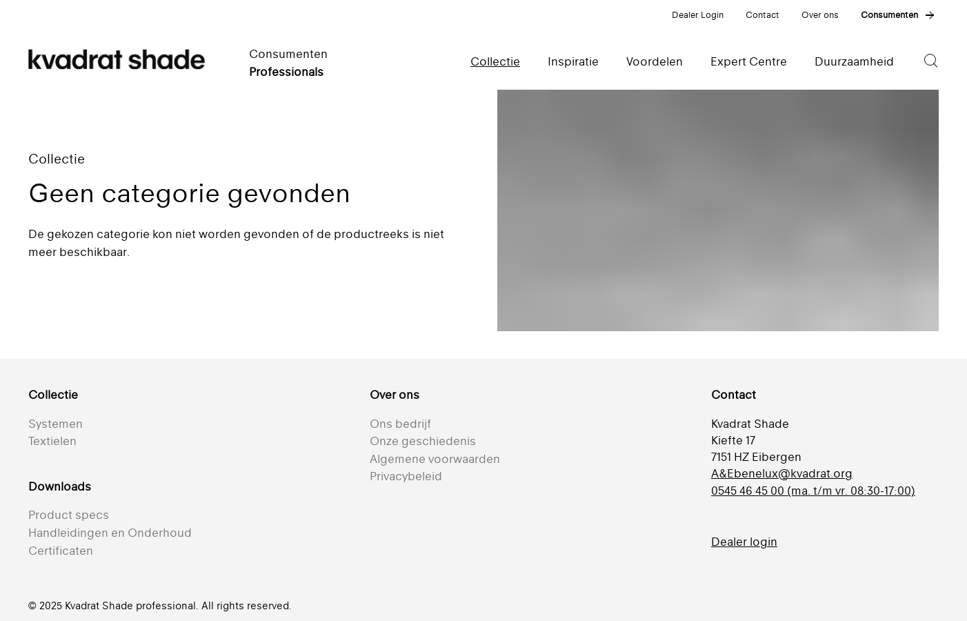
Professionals (286, 72)
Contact (762, 15)
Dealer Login (698, 15)
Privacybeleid (406, 476)
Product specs (68, 515)
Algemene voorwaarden (435, 459)
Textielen (52, 441)
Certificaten (60, 551)
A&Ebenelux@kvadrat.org (782, 473)
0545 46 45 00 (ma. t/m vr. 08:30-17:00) (813, 490)
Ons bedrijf (400, 424)
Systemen (55, 424)
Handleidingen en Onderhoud (110, 533)
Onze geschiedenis (423, 441)
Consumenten (889, 15)
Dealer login (744, 542)
